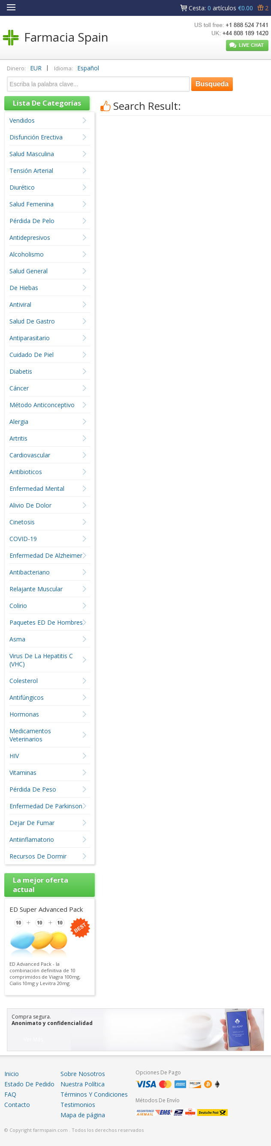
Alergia (18, 421)
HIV (14, 756)
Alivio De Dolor (30, 505)
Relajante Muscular (36, 589)
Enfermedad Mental (36, 488)
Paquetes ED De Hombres (46, 622)
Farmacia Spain (66, 37)
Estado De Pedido (29, 1084)
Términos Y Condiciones (94, 1094)
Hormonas (24, 714)
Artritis (18, 438)
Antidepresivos (29, 237)
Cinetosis (22, 522)
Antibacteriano (29, 572)
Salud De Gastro (32, 321)
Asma (17, 639)
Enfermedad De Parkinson (45, 806)
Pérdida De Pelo (31, 221)
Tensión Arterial (31, 170)
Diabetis (20, 371)
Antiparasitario (29, 338)
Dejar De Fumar (31, 823)
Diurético (22, 187)
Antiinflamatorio (31, 839)
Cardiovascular (29, 455)
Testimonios (77, 1105)
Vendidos (22, 120)
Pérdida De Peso (32, 789)
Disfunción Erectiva (36, 137)
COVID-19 (23, 539)
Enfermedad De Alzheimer (45, 555)
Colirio (18, 606)
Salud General (28, 271)
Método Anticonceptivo (42, 405)
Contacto (17, 1105)
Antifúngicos (26, 697)
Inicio (11, 1074)
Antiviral (20, 304)
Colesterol (23, 681)
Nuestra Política (82, 1084)
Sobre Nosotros (82, 1074)
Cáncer (19, 388)
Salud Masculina (31, 154)
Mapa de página (82, 1115)
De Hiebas (23, 288)
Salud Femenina (31, 204)
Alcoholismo (26, 254)
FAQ (10, 1094)
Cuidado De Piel (31, 355)
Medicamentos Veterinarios (30, 735)
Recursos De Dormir (37, 856)
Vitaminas (22, 772)
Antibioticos (25, 472)
